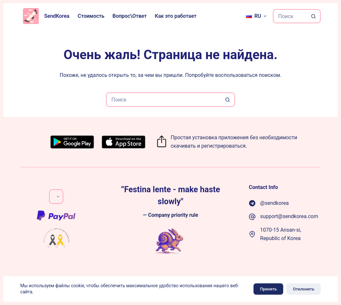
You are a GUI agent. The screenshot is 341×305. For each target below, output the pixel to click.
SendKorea (56, 16)
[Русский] (256, 16)
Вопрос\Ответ (129, 16)
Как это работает (175, 16)
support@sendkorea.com (289, 216)
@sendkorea (274, 203)
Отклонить (303, 289)
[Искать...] (290, 16)
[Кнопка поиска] (313, 16)
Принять (268, 289)
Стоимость (91, 16)
